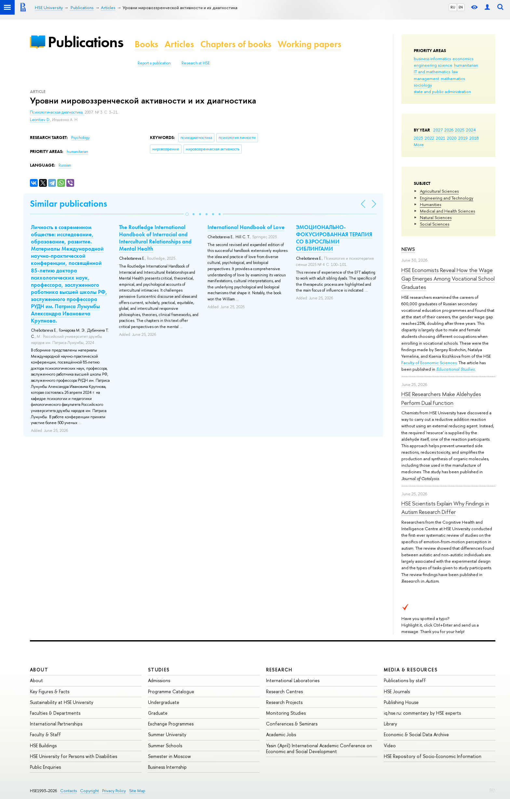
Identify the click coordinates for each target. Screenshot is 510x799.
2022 (429, 138)
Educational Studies (455, 369)
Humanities (430, 204)
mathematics (453, 78)
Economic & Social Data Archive (416, 734)
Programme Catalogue (171, 691)
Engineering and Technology (446, 198)
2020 (452, 138)
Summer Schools (165, 745)
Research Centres (284, 691)
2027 (438, 130)
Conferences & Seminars (291, 724)
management (426, 78)
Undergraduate (163, 702)
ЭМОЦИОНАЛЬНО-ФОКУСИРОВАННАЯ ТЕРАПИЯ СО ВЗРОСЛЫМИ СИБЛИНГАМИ (334, 238)
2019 (463, 138)
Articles (179, 44)
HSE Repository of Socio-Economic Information (432, 756)
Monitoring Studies (286, 713)
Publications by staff (405, 680)
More (419, 144)
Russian (65, 165)
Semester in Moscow (169, 756)
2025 (459, 130)
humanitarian (466, 65)
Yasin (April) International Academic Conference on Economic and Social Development (319, 748)
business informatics (432, 59)
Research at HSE (195, 63)
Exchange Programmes (171, 724)
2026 (448, 130)
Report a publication (154, 63)
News (408, 249)
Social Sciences (434, 224)
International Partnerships (56, 724)
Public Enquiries (45, 767)
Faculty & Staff (45, 734)
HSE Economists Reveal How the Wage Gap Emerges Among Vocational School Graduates (448, 278)
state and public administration (442, 91)
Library (390, 724)
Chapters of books (235, 44)
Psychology (80, 137)
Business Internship (167, 767)
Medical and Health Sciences (447, 211)
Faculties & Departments (55, 713)
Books (146, 44)
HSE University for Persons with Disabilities (73, 756)
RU (452, 7)
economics (462, 59)
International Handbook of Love (246, 227)
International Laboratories (292, 680)
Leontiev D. (40, 119)
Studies (159, 670)
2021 (440, 138)
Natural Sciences (435, 217)
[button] (187, 214)
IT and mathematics (432, 72)
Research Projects (284, 702)
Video (390, 745)
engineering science (433, 65)
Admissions (159, 680)
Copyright (89, 790)
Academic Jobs (281, 734)
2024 (471, 130)
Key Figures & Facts (49, 691)
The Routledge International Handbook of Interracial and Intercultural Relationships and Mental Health (155, 238)
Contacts (68, 790)
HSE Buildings (43, 745)
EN (461, 7)
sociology (423, 85)
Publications (85, 42)
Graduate (158, 713)
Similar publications (68, 203)
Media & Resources (410, 670)
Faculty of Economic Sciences (429, 362)
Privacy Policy (114, 790)
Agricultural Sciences (439, 191)
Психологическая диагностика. (57, 112)
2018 (474, 138)
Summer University (167, 734)
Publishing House (401, 702)
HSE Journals (397, 691)
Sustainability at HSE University (61, 702)
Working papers (309, 44)
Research (279, 670)
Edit (492, 789)
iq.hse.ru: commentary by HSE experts (422, 713)
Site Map (137, 790)
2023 (418, 138)
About (39, 670)
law (455, 72)
